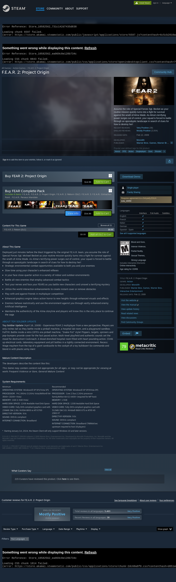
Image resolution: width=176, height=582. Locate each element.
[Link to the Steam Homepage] (17, 11)
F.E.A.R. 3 (86, 198)
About (69, 8)
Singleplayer (141, 155)
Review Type (9, 537)
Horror (117, 155)
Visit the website (130, 304)
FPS (124, 155)
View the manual (130, 308)
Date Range (64, 537)
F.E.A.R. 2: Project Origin (43, 198)
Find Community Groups (132, 326)
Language (47, 537)
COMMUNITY (55, 8)
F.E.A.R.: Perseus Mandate (25, 201)
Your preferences (166, 504)
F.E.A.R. (26, 198)
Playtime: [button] (75, 547)
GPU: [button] (153, 547)
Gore (150, 155)
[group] (88, 549)
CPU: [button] (142, 547)
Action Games (19, 72)
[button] (146, 203)
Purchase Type (29, 537)
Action (131, 155)
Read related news (129, 317)
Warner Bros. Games (146, 147)
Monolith (140, 144)
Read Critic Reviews (144, 352)
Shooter (158, 155)
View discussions (129, 321)
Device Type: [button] (8, 552)
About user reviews (148, 504)
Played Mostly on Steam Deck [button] (98, 547)
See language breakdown (125, 504)
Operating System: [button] (125, 547)
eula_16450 (126, 205)
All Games (6, 72)
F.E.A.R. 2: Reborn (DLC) (68, 198)
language (166, 3)
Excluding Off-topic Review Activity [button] (50, 547)
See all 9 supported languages (133, 237)
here (64, 483)
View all (108, 473)
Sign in (6, 163)
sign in (155, 3)
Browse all (106, 229)
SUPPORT (82, 8)
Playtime (80, 537)
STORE (40, 8)
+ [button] (164, 155)
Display (94, 537)
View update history (130, 313)
